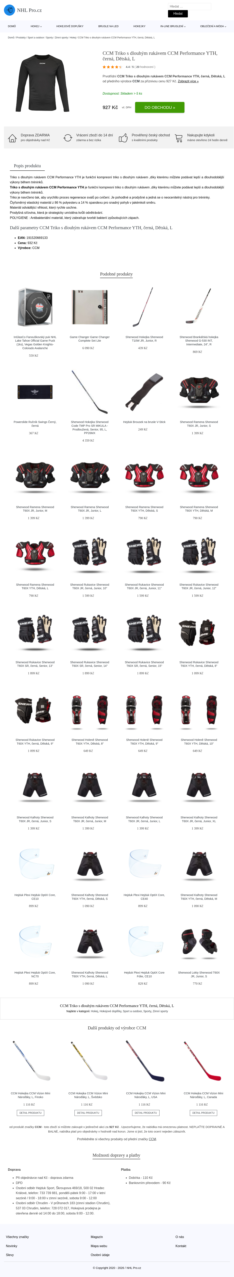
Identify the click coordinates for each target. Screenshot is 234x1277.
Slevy (10, 1255)
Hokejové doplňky (70, 26)
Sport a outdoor (36, 37)
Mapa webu (99, 1246)
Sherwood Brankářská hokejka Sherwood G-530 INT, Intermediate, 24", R (199, 340)
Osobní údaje (100, 1255)
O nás (180, 1237)
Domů (12, 26)
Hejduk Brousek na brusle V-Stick (144, 422)
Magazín (97, 1237)
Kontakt (181, 1246)
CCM (135, 81)
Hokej (35, 26)
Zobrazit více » (188, 81)
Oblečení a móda (212, 26)
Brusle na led (108, 26)
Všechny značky (17, 1237)
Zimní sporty (61, 37)
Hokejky (140, 26)
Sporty (49, 37)
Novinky (11, 1246)
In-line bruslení (171, 26)
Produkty (21, 37)
